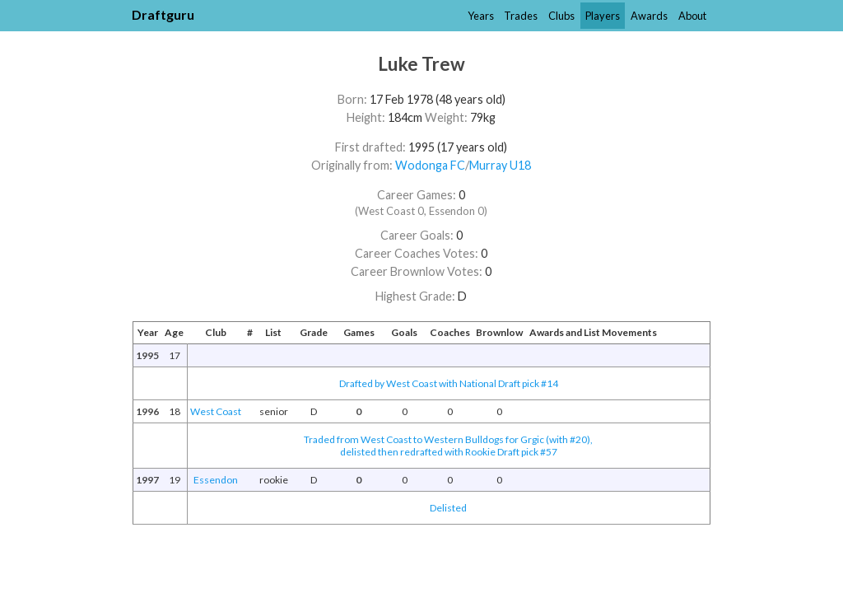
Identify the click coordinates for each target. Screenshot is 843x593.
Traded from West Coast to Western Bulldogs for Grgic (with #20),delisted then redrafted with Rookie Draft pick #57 (448, 445)
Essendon (215, 480)
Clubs (561, 15)
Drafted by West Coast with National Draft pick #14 (448, 383)
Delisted (448, 508)
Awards (649, 15)
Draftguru (163, 14)
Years (481, 15)
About (692, 15)
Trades (521, 15)
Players (602, 15)
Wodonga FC (430, 165)
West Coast (215, 411)
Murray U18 (500, 165)
